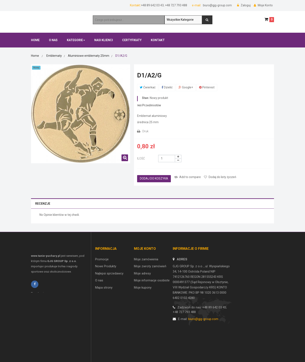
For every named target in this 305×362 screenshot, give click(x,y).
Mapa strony (103, 287)
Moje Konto (263, 5)
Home (35, 55)
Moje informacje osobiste (152, 280)
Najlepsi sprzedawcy (109, 273)
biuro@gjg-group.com (217, 5)
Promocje (102, 259)
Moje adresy (142, 273)
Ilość (141, 158)
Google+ (186, 87)
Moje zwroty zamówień (150, 266)
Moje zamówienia (146, 259)
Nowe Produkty (105, 266)
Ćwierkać (147, 87)
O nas (99, 280)
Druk (145, 131)
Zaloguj (244, 5)
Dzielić (167, 87)
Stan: (145, 98)
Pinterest (207, 87)
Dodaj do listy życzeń (220, 177)
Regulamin (38, 299)
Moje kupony (142, 287)
